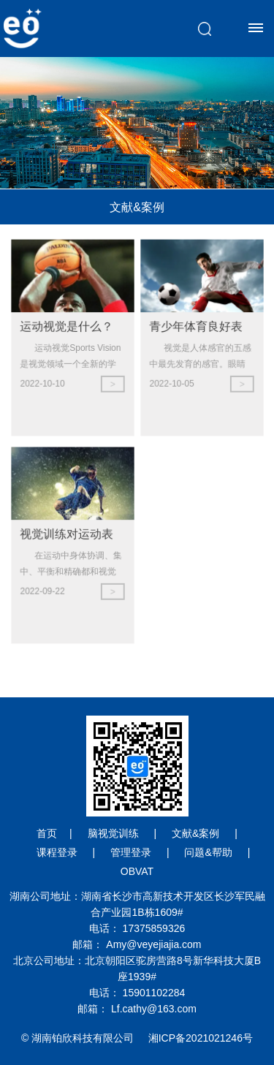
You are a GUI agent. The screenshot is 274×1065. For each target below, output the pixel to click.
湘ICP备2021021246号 (200, 1038)
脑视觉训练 (113, 833)
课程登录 (57, 852)
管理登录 (130, 852)
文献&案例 (195, 833)
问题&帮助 (208, 852)
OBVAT (137, 871)
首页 (47, 833)
